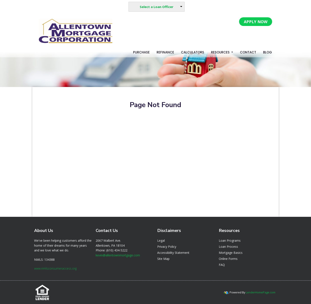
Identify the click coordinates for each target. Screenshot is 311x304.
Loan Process (228, 246)
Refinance (165, 52)
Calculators (192, 52)
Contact (248, 52)
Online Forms (228, 259)
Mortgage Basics (231, 253)
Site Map (163, 259)
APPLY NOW (255, 21)
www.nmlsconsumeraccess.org (55, 268)
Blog (267, 52)
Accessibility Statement (173, 253)
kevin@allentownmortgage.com (118, 255)
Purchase (141, 52)
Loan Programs (230, 240)
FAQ (222, 265)
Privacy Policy (166, 246)
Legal (161, 240)
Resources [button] (220, 52)
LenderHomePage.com (260, 292)
